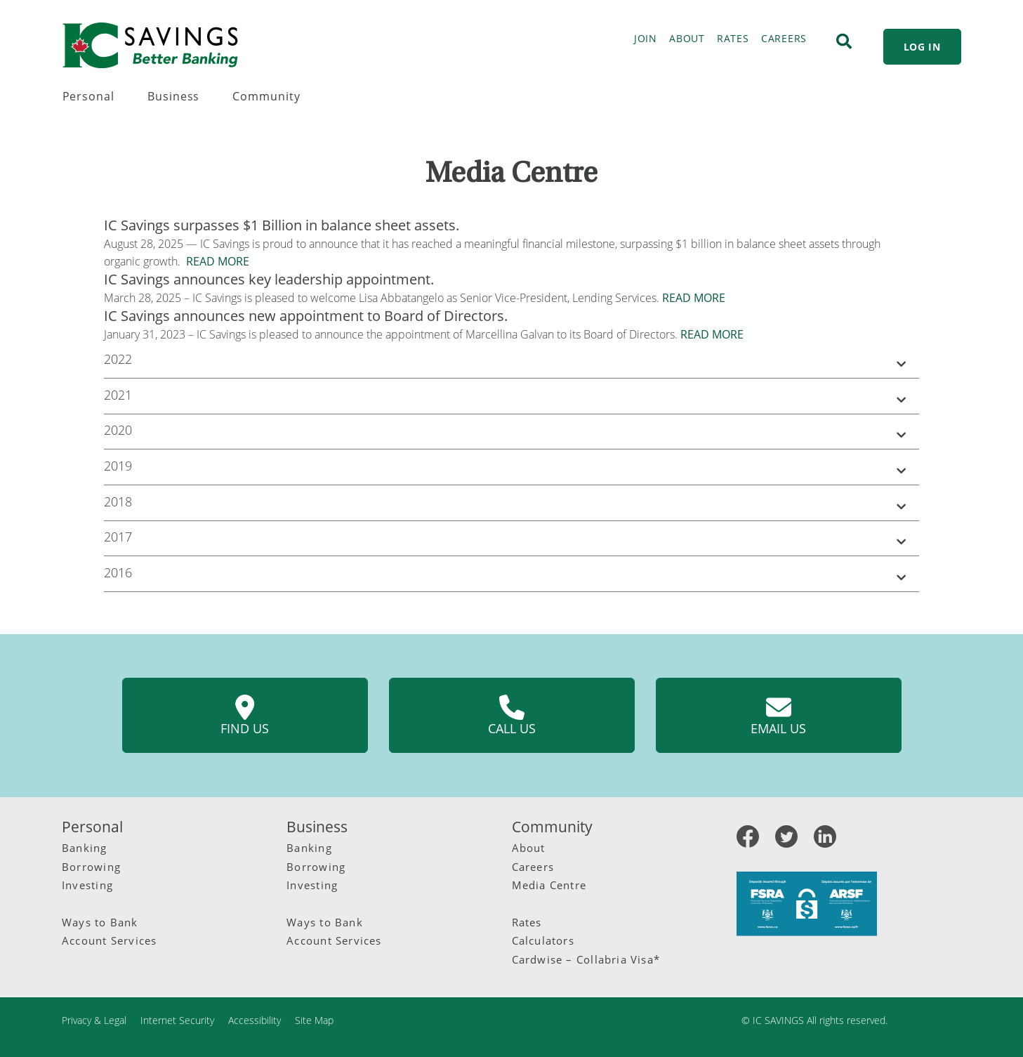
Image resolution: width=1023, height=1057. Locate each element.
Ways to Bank (100, 922)
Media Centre (549, 885)
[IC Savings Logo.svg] (150, 45)
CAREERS (784, 38)
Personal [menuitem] (88, 96)
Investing (87, 885)
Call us (512, 716)
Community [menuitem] (266, 96)
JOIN (645, 38)
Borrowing (91, 867)
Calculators (543, 940)
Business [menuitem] (173, 96)
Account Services (109, 940)
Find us (244, 716)
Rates (527, 922)
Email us (778, 716)
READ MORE (217, 261)
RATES (733, 38)
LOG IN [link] (922, 46)
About (529, 848)
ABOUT (687, 38)
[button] (511, 361)
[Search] (844, 41)
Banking (84, 848)
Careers (533, 867)
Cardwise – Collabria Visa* (586, 959)
